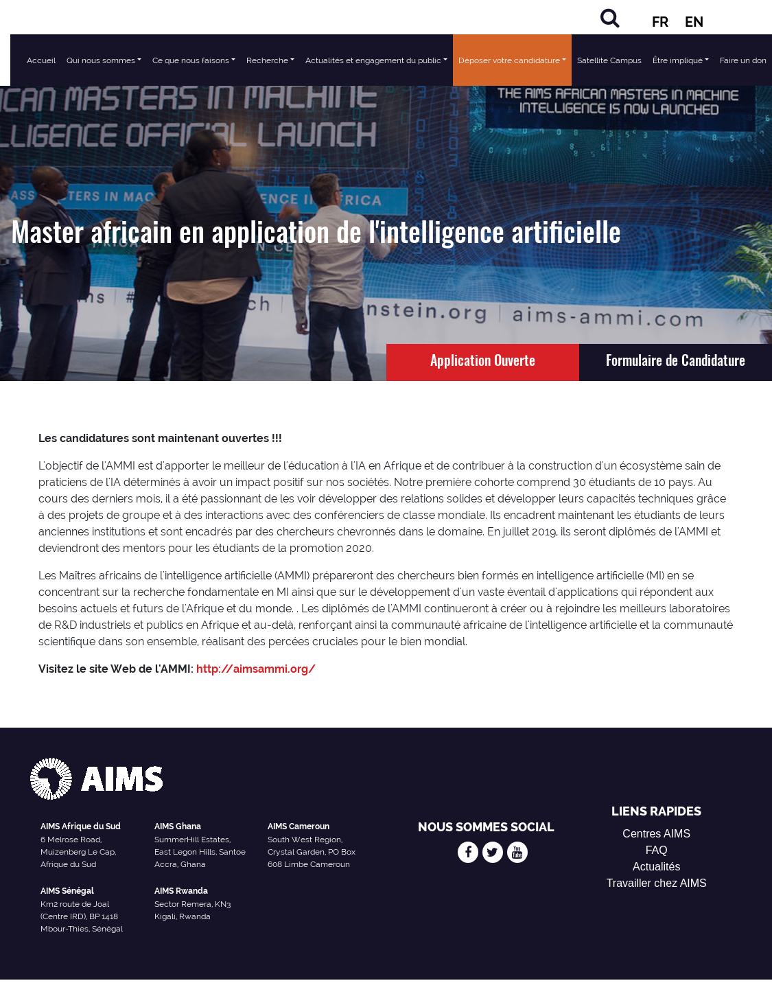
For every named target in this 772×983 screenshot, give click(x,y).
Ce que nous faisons (190, 60)
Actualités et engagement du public (373, 60)
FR (660, 22)
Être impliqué (678, 60)
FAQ (657, 850)
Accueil (41, 60)
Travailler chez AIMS (657, 883)
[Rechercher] (610, 17)
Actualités (656, 866)
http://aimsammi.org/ (256, 668)
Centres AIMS (656, 834)
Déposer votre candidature (509, 60)
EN (694, 22)
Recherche (267, 60)
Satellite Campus (609, 60)
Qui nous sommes (101, 60)
